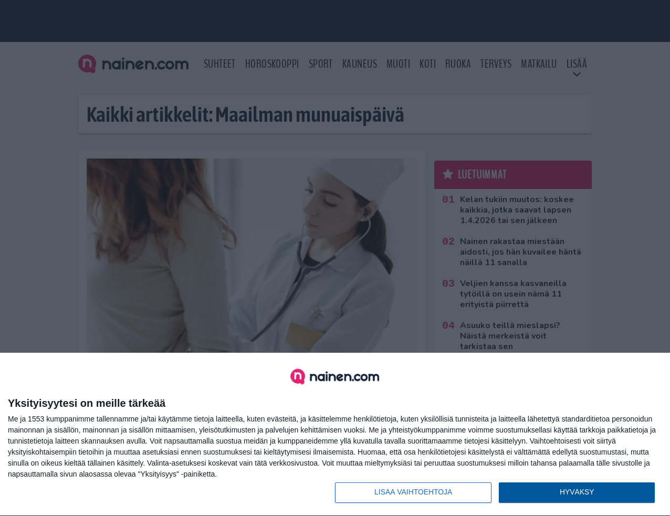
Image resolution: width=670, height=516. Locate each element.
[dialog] (335, 434)
